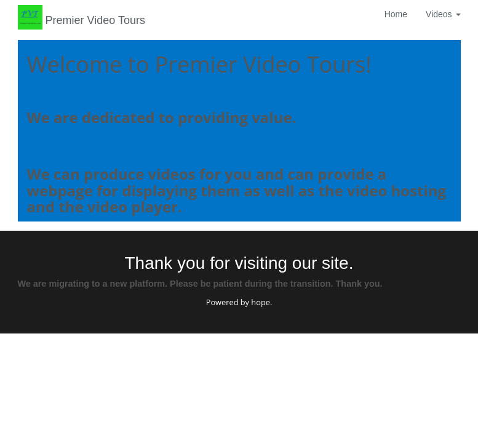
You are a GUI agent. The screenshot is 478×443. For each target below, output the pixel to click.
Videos (443, 14)
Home (395, 14)
